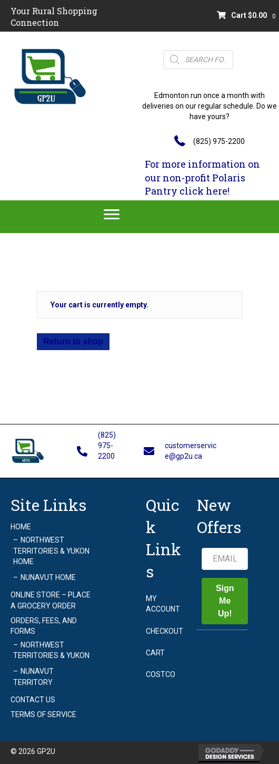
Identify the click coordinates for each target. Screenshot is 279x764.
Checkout (164, 631)
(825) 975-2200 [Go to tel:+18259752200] (107, 446)
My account (163, 603)
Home (21, 527)
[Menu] (111, 215)
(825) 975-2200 (219, 141)
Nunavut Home (48, 577)
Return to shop (73, 341)
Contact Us (33, 699)
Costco (160, 674)
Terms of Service (43, 714)
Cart (155, 653)
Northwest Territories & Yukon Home (51, 551)
